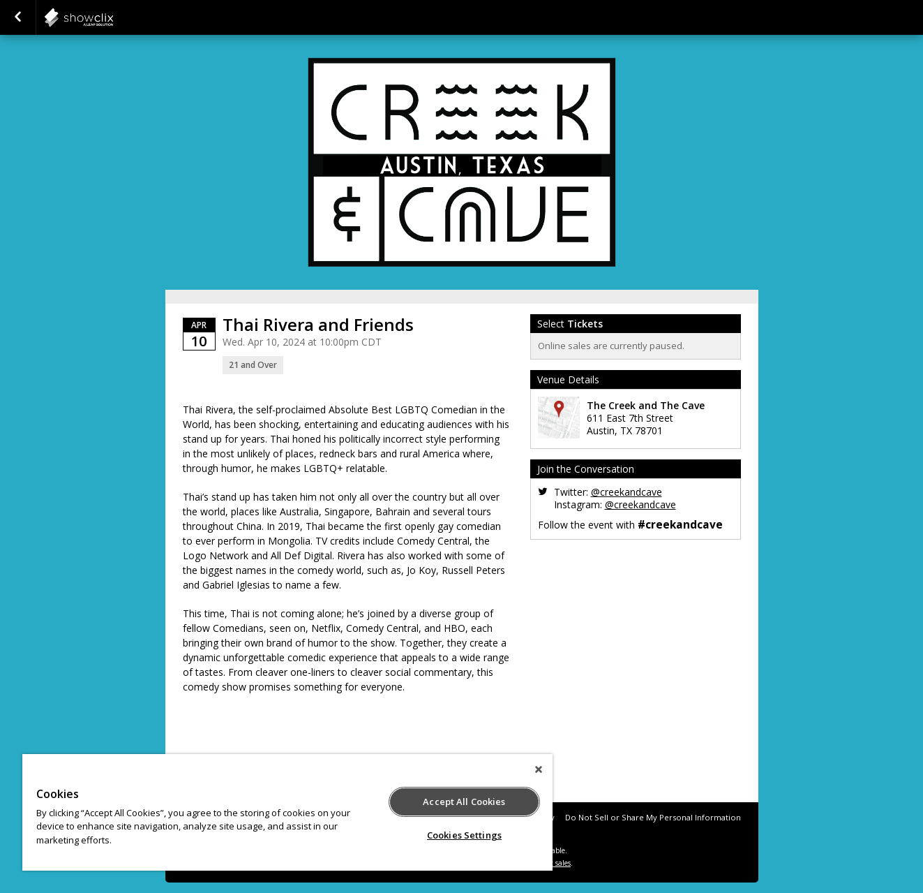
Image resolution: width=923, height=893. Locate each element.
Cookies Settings (464, 835)
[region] (287, 812)
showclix (113, 17)
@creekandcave (626, 492)
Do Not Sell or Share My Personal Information (653, 817)
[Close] (538, 769)
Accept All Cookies (464, 801)
